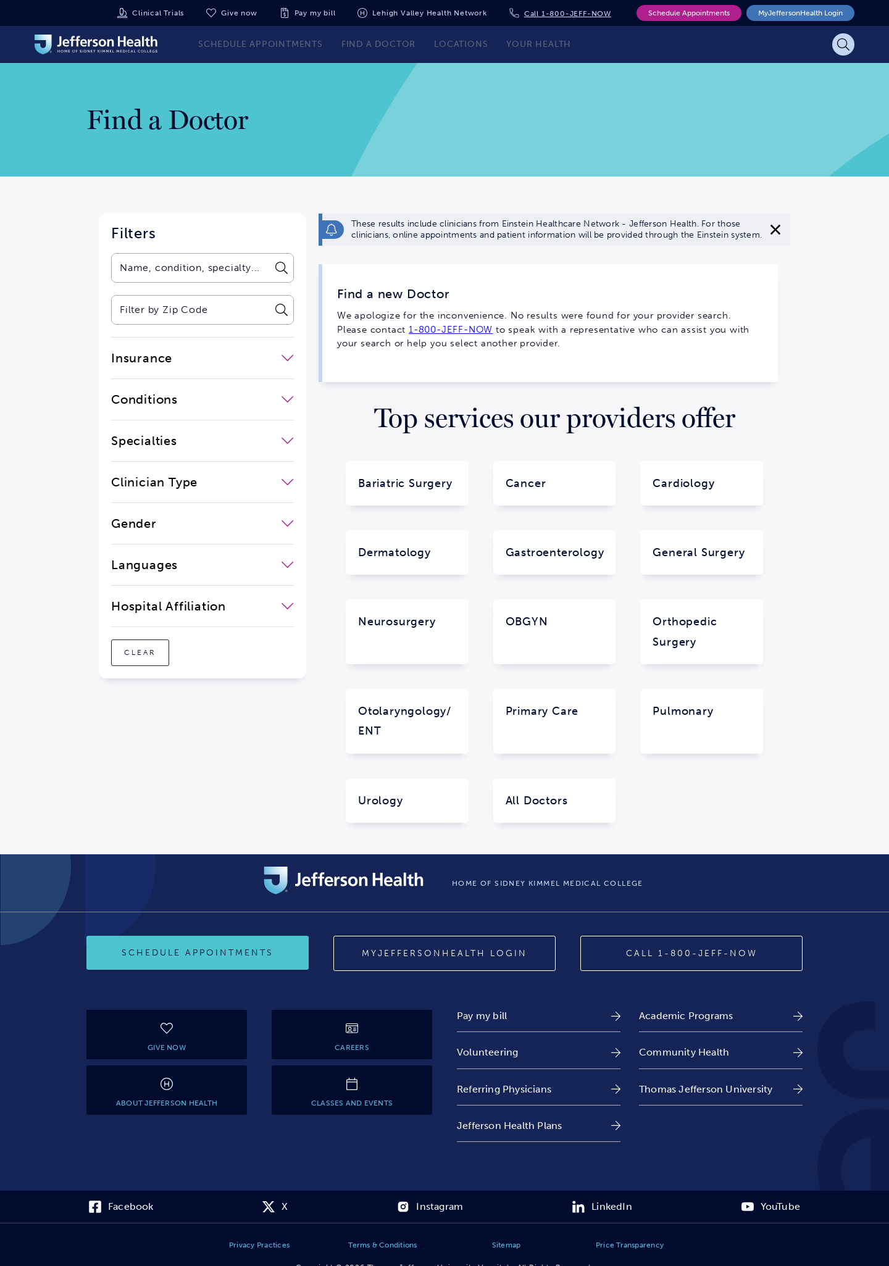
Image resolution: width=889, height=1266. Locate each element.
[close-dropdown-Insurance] (202, 358)
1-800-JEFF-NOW (451, 329)
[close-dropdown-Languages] (202, 565)
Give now (239, 13)
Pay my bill (315, 13)
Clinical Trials (158, 13)
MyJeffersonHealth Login (800, 13)
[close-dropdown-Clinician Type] (202, 482)
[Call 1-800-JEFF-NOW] (691, 954)
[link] (538, 1016)
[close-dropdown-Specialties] (202, 441)
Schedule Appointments (689, 13)
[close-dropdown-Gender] (202, 523)
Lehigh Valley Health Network (429, 13)
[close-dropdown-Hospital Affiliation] (202, 606)
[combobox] (190, 268)
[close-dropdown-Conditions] (202, 399)
